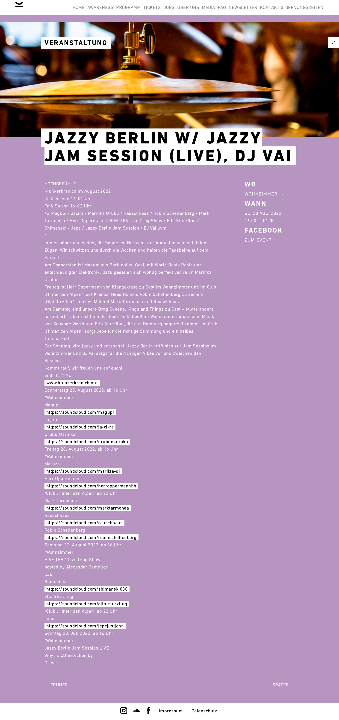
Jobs (208, 11)
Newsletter (306, 11)
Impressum (171, 710)
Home (94, 11)
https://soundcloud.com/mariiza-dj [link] (83, 471)
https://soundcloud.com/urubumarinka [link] (87, 441)
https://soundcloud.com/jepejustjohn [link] (85, 625)
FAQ (279, 11)
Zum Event (258, 239)
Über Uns (234, 11)
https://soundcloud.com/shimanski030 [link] (87, 589)
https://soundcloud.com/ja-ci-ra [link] (80, 426)
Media (260, 11)
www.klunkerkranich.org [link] (72, 382)
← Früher (56, 684)
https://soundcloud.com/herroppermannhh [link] (91, 485)
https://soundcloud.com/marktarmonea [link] (87, 507)
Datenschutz (204, 710)
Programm (156, 11)
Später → (283, 684)
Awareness (122, 11)
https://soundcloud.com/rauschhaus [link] (84, 522)
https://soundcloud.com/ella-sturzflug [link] (86, 603)
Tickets (186, 11)
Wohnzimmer (261, 193)
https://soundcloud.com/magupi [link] (80, 412)
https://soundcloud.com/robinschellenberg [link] (91, 537)
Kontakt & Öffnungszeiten (289, 33)
